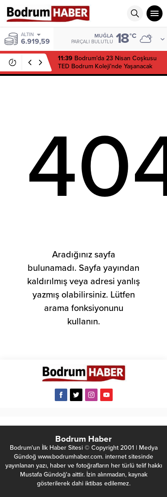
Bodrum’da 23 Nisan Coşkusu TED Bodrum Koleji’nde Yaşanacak (107, 62)
